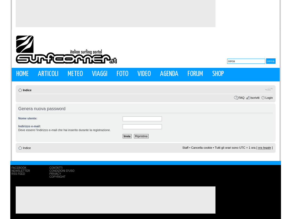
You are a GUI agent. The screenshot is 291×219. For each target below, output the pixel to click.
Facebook (19, 167)
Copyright (58, 176)
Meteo (75, 74)
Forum (195, 74)
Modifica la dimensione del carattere (269, 89)
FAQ (241, 97)
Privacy (55, 173)
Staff (185, 147)
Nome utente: (27, 118)
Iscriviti (255, 97)
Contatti (56, 167)
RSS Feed (18, 173)
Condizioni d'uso (62, 170)
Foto (122, 74)
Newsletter (21, 170)
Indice (27, 90)
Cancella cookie (201, 147)
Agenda (169, 74)
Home (22, 74)
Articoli (48, 74)
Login (269, 97)
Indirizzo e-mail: (29, 126)
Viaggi (99, 74)
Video (144, 74)
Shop (218, 74)
